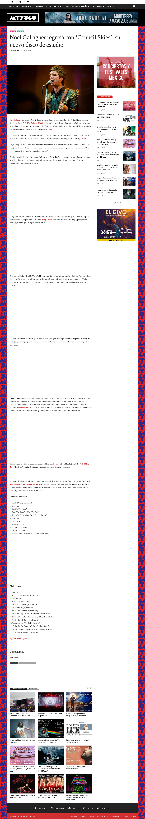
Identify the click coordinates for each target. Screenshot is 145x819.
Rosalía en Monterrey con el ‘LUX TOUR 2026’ (77, 741)
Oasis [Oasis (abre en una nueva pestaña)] (50, 129)
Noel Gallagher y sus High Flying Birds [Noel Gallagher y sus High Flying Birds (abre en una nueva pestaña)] (25, 484)
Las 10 (133, 816)
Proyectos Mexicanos (114, 816)
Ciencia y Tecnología (77, 6)
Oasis (33, 663)
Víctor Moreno (17, 50)
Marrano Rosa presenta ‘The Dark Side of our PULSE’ (49, 741)
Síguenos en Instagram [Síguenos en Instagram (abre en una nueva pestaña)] (18, 639)
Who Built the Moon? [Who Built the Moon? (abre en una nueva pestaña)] (35, 123)
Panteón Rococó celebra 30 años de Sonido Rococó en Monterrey (77, 797)
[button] (134, 6)
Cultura (55, 6)
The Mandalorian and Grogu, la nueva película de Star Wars (108, 129)
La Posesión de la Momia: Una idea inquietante (107, 191)
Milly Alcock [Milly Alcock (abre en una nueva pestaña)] (47, 220)
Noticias (13, 6)
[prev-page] (87, 688)
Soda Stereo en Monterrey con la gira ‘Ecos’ (50, 714)
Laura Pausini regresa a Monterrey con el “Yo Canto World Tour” (49, 768)
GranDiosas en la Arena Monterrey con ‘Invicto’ (47, 796)
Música (17, 29)
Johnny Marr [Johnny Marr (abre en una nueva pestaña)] (24, 407)
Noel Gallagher (24, 663)
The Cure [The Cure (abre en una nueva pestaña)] (55, 464)
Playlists (126, 816)
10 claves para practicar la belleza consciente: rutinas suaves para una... (107, 167)
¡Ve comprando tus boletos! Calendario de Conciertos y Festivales (108, 104)
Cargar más (116, 202)
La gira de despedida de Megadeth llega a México (76, 714)
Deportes (41, 6)
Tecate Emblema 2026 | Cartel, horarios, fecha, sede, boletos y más (22, 768)
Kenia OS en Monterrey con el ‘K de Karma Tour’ (22, 796)
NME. (84, 138)
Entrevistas (101, 816)
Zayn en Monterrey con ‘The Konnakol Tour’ (77, 767)
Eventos (98, 6)
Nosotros (74, 816)
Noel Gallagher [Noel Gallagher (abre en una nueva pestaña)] (15, 120)
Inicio (11, 29)
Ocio (111, 6)
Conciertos (91, 816)
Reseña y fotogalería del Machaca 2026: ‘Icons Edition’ (21, 714)
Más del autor (33, 688)
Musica (26, 6)
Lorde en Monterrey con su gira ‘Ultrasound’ (22, 741)
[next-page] (90, 688)
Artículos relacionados (18, 688)
